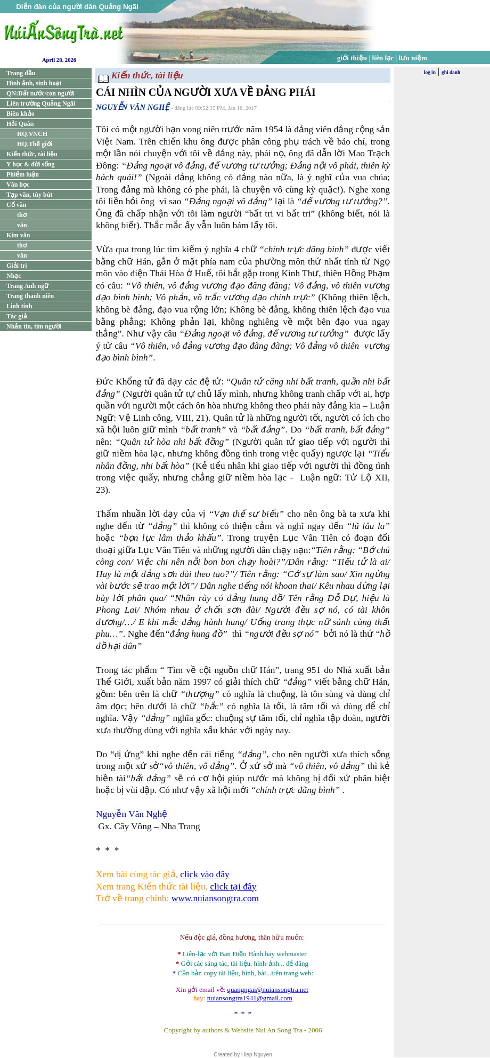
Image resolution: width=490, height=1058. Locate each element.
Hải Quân (20, 123)
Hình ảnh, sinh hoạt (33, 83)
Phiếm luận (22, 174)
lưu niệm (413, 58)
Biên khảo (20, 113)
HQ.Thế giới (34, 144)
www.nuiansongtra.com (214, 898)
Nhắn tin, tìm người (33, 326)
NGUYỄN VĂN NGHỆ (132, 107)
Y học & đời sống (30, 164)
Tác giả (16, 316)
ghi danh (451, 72)
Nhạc (13, 275)
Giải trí (16, 265)
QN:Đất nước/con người (40, 93)
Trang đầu (20, 73)
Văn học (17, 184)
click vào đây (204, 874)
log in (430, 72)
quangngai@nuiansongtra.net (267, 989)
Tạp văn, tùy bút (29, 194)
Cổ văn (16, 205)
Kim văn (18, 235)
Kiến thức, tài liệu (32, 154)
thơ (22, 215)
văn (22, 225)
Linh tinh (19, 306)
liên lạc (383, 58)
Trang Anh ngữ (27, 286)
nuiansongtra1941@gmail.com (249, 998)
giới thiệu (352, 58)
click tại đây (233, 886)
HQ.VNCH (32, 134)
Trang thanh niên (30, 296)
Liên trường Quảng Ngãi (40, 103)
